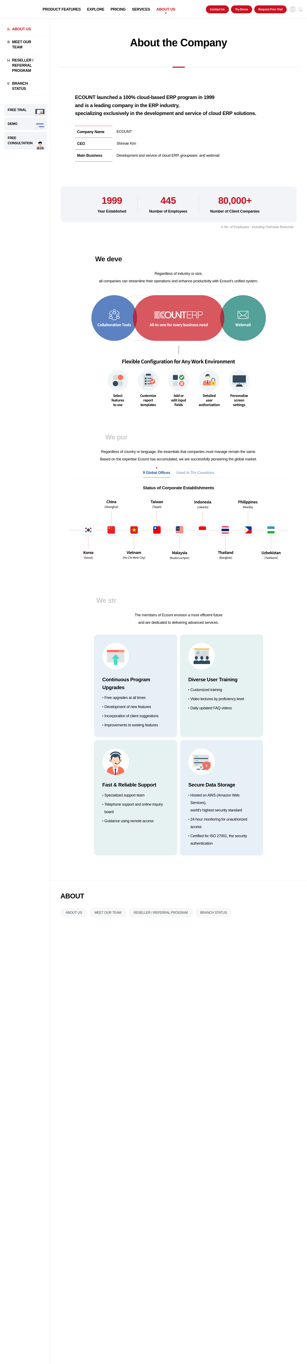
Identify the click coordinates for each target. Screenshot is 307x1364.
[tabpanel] (179, 535)
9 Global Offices (156, 482)
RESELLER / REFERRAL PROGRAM (22, 65)
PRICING (118, 9)
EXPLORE (95, 9)
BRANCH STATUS (20, 86)
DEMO (12, 124)
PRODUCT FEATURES (62, 9)
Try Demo (241, 9)
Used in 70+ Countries (195, 482)
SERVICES (141, 9)
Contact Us (217, 9)
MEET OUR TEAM (21, 44)
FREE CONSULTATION (20, 140)
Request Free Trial (270, 9)
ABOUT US (165, 9)
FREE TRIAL (17, 110)
